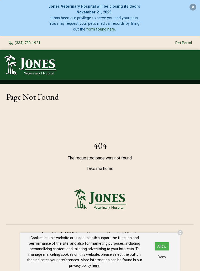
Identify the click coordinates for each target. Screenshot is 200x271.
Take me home (100, 168)
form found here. (101, 29)
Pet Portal (183, 43)
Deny (162, 257)
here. (96, 265)
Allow (161, 246)
